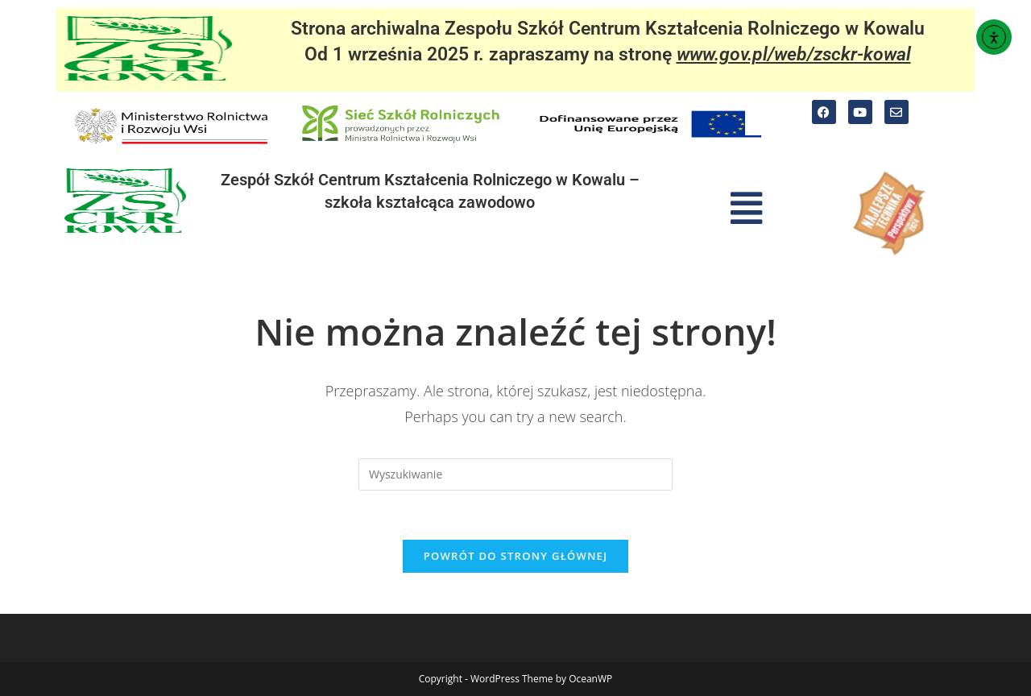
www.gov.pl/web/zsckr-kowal (794, 54)
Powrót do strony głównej (516, 556)
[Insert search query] (515, 474)
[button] (745, 207)
